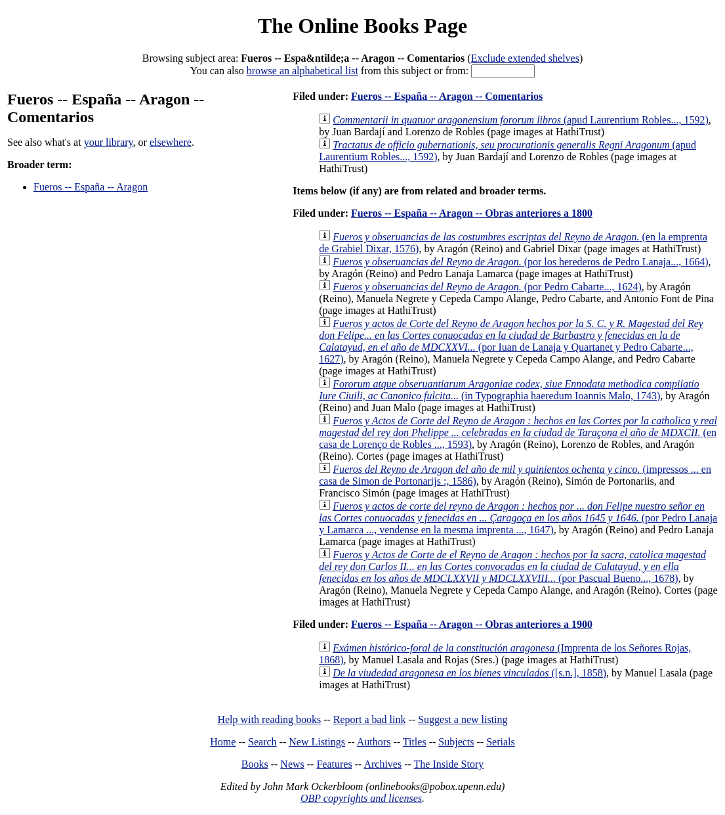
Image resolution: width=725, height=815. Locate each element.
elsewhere (171, 142)
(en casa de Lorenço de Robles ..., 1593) (518, 432)
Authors (374, 741)
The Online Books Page (362, 25)
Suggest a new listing (462, 719)
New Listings (317, 741)
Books (254, 764)
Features (334, 764)
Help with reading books (269, 719)
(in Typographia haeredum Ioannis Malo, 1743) (509, 389)
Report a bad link (369, 719)
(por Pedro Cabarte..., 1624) (487, 286)
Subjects (456, 741)
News (292, 764)
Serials (500, 741)
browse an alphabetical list (302, 70)
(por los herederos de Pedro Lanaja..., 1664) (520, 261)
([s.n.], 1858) (469, 672)
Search (262, 741)
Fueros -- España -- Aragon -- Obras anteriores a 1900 (471, 624)
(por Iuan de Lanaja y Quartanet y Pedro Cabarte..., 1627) (511, 341)
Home (223, 741)
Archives (382, 764)
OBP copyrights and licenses (361, 798)
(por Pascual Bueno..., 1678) (512, 566)
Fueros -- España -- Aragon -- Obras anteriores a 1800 (471, 213)
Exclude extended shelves (525, 58)
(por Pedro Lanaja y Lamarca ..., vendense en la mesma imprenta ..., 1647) (518, 517)
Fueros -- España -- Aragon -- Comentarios (447, 96)
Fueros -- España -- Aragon (90, 186)
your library (108, 142)
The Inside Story (449, 764)
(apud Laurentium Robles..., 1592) (521, 119)
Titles (414, 741)
